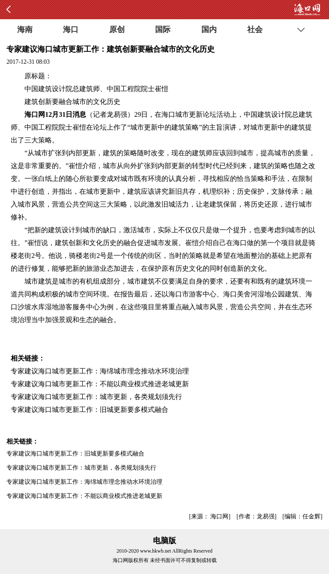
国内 (209, 29)
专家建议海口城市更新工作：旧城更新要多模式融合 (89, 409)
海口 (70, 29)
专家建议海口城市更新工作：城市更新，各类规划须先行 (96, 396)
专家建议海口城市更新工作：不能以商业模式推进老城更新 (100, 384)
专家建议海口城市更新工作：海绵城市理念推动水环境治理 (100, 371)
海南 (25, 29)
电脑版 (164, 540)
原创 (117, 29)
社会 (255, 29)
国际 (162, 29)
